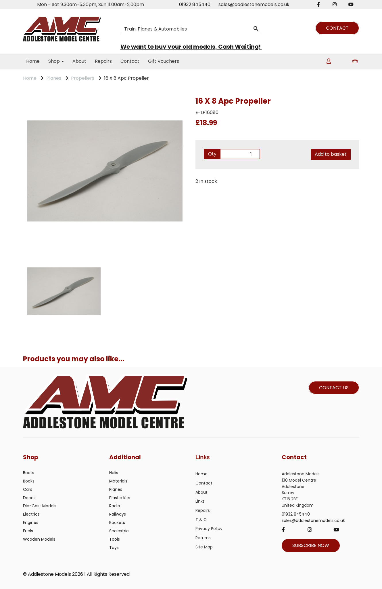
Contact (129, 61)
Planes (53, 78)
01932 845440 (194, 4)
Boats (28, 473)
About (79, 61)
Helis (113, 473)
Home (33, 61)
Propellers (82, 78)
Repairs (103, 61)
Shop (56, 61)
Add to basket (331, 154)
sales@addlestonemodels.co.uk (253, 4)
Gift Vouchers (163, 61)
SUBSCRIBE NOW (310, 545)
